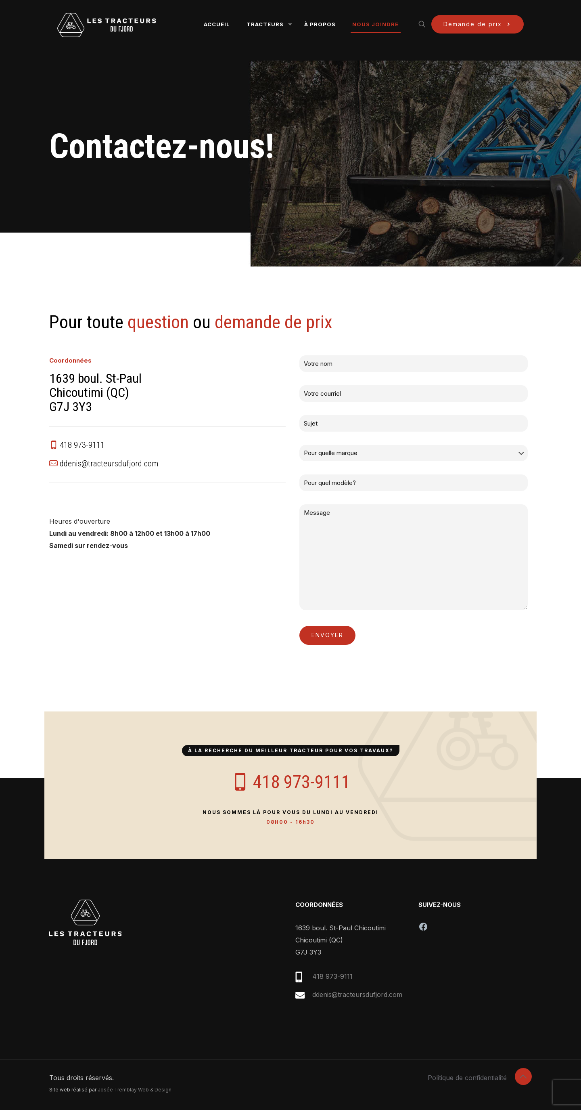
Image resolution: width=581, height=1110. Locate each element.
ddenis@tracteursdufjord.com (357, 994)
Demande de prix (477, 24)
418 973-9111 (332, 976)
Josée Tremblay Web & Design (134, 1090)
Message (413, 557)
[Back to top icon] (523, 1076)
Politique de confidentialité (467, 1078)
